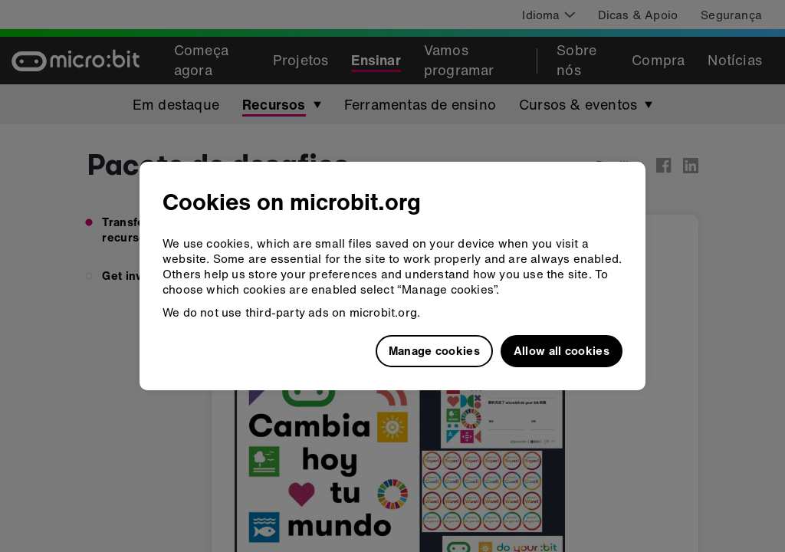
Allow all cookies (561, 350)
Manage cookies (434, 350)
